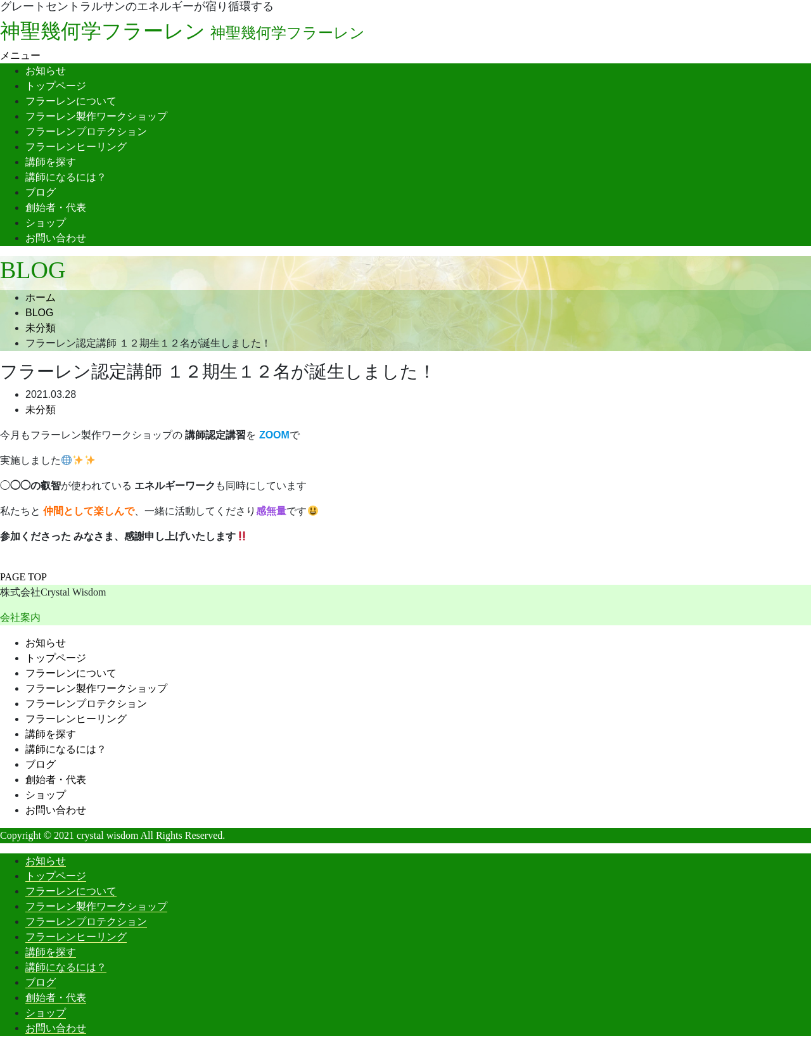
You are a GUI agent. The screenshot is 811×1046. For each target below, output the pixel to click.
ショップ (45, 222)
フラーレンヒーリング (76, 146)
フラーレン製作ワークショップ (96, 116)
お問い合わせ (55, 238)
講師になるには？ (65, 177)
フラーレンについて (71, 101)
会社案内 (20, 617)
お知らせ (45, 70)
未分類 (40, 409)
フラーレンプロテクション (86, 131)
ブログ (40, 192)
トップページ (55, 85)
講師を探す (50, 161)
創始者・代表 (55, 207)
